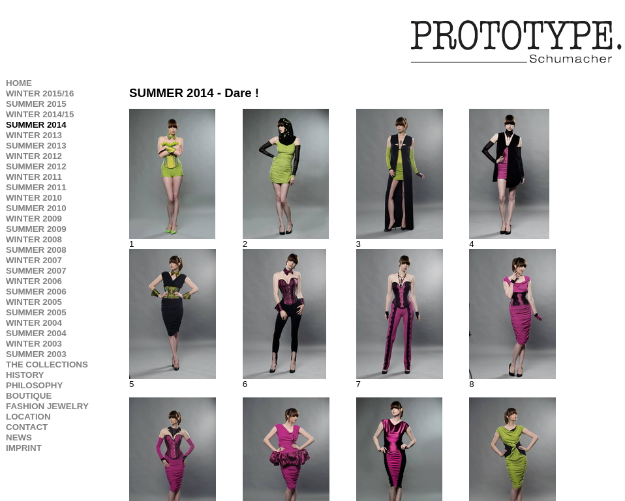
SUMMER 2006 (36, 291)
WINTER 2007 (34, 260)
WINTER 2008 (34, 239)
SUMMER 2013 (36, 145)
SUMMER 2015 (36, 104)
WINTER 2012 (34, 156)
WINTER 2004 (34, 323)
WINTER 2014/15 (40, 114)
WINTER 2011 (34, 177)
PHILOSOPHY (34, 385)
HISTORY (25, 375)
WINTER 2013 (34, 135)
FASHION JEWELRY (47, 406)
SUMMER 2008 (36, 250)
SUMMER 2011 (36, 187)
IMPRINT (24, 448)
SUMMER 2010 (36, 208)
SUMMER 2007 (36, 271)
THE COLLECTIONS (47, 364)
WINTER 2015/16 (40, 93)
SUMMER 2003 (36, 354)
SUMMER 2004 (36, 333)
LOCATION (28, 417)
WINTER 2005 (34, 302)
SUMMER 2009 (36, 229)
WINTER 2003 (34, 344)
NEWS (19, 437)
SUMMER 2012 (36, 166)
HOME (19, 83)
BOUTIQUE (29, 396)
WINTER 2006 (34, 281)
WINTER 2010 (34, 198)
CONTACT (27, 427)
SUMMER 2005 (36, 312)
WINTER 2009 (34, 218)
